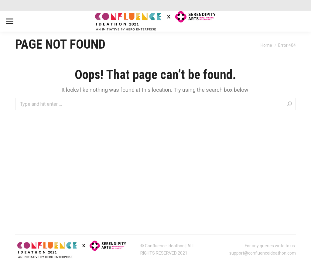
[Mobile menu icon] (9, 21)
